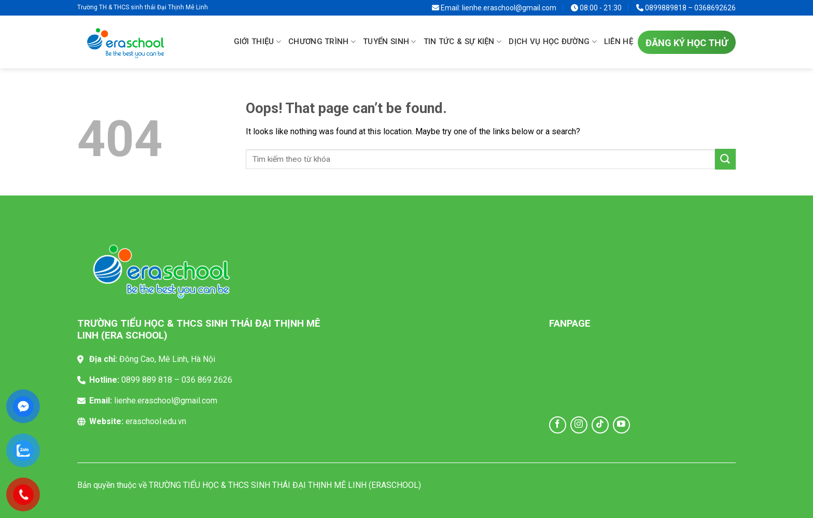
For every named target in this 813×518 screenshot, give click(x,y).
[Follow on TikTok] (600, 424)
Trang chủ (218, 41)
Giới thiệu (258, 42)
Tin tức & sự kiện (463, 42)
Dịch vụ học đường (553, 42)
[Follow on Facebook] (557, 424)
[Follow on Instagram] (578, 424)
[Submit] (725, 159)
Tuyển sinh (389, 42)
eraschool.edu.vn (155, 421)
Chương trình (322, 42)
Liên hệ (618, 41)
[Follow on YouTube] (621, 424)
